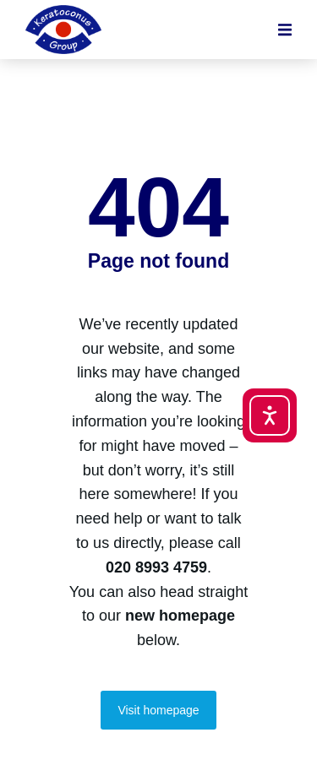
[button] (285, 29)
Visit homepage (158, 710)
